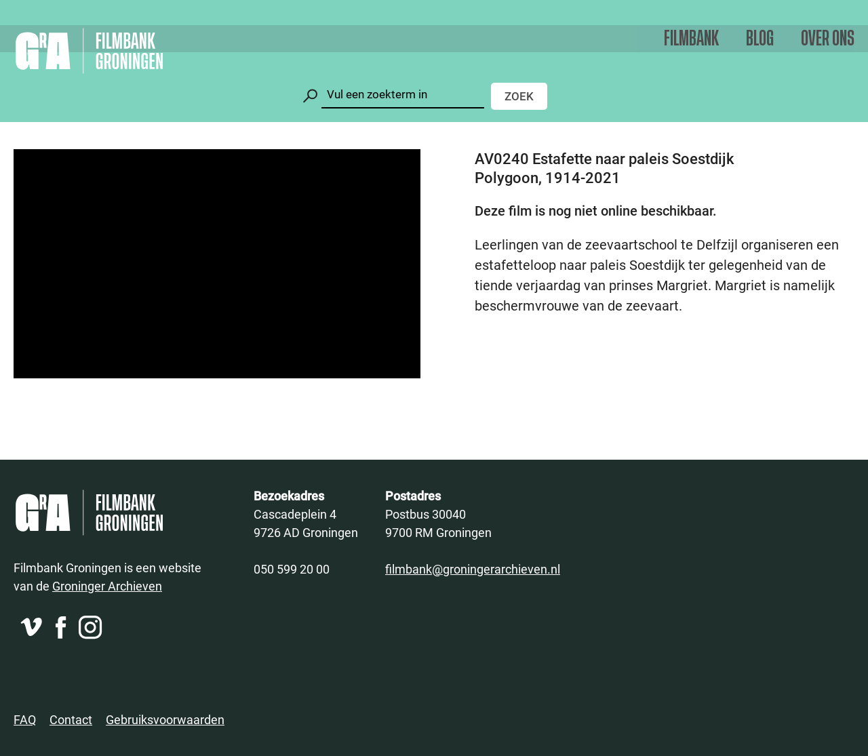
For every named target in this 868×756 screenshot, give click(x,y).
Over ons (827, 38)
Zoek (519, 96)
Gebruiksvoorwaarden (165, 719)
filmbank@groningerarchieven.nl (472, 569)
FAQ (25, 719)
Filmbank (691, 38)
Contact (71, 719)
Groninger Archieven (107, 586)
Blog (760, 38)
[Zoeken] (402, 94)
